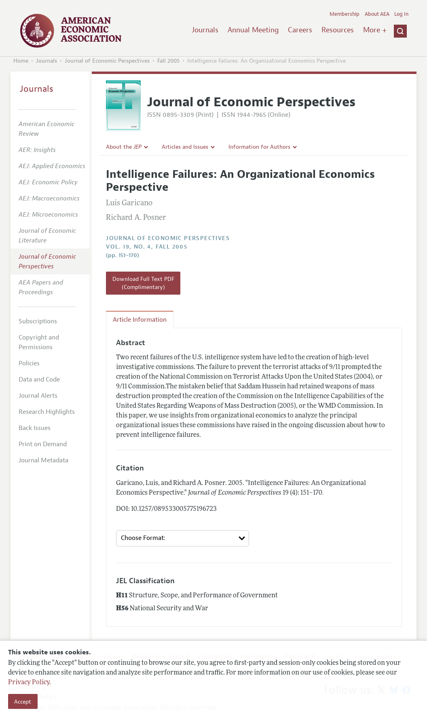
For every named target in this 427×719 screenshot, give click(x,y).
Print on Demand (43, 444)
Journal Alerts (38, 396)
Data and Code (39, 379)
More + (375, 29)
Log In (401, 14)
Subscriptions (38, 321)
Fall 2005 (168, 60)
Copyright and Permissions (39, 342)
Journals (205, 29)
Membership (344, 14)
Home (20, 60)
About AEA (377, 14)
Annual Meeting (253, 29)
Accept (22, 701)
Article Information (140, 320)
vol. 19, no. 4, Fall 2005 (146, 246)
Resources (337, 29)
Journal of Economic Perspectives (107, 60)
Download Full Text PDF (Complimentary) (143, 283)
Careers (300, 29)
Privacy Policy (28, 682)
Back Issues (35, 428)
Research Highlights (47, 412)
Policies (29, 363)
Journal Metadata (43, 460)
